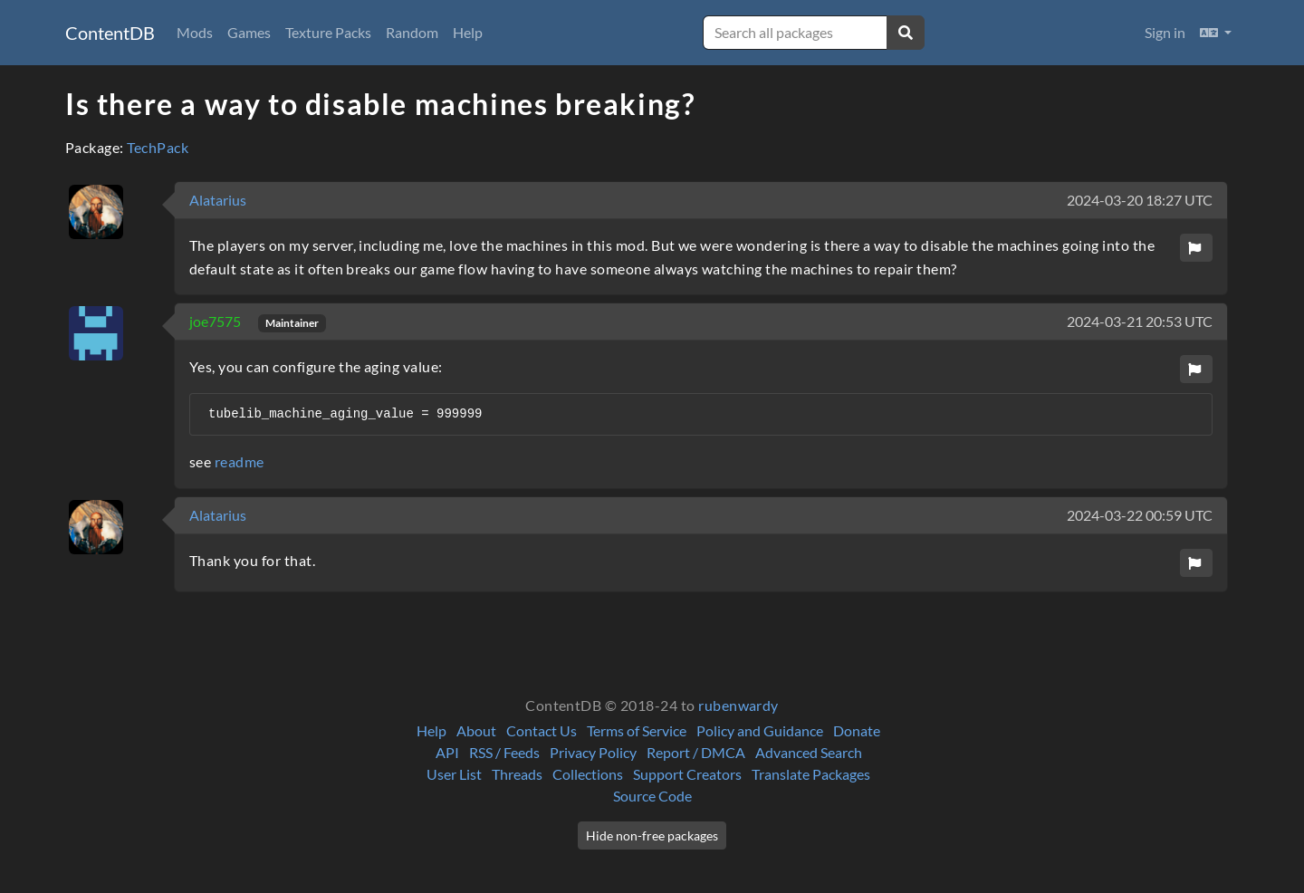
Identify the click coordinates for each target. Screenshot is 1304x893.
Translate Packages (811, 774)
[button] (1216, 32)
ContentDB (110, 32)
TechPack (157, 147)
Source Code (652, 795)
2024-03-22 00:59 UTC (1140, 514)
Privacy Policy (593, 752)
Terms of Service (636, 730)
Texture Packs (328, 32)
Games (249, 32)
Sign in (1165, 32)
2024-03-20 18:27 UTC (1140, 199)
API (447, 752)
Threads (517, 774)
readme (239, 461)
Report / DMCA (696, 752)
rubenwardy (738, 705)
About (476, 730)
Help (468, 32)
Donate (856, 730)
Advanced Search (808, 752)
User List (454, 774)
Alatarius (217, 199)
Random (412, 32)
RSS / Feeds (504, 752)
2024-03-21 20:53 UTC (1140, 321)
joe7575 (216, 321)
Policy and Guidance (759, 730)
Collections (587, 774)
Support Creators (687, 774)
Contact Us (541, 730)
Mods (195, 32)
